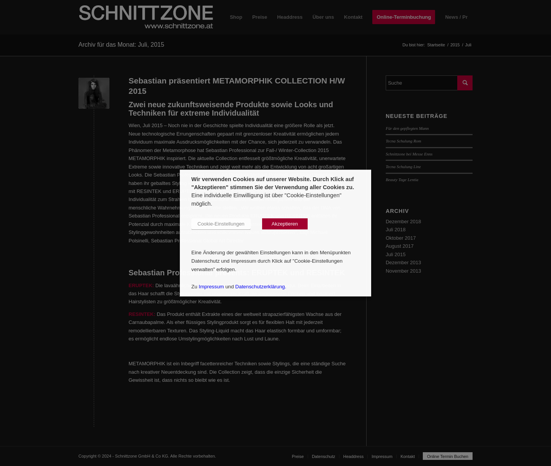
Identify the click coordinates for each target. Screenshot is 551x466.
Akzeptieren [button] (285, 224)
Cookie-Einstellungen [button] (221, 224)
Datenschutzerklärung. (260, 286)
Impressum (211, 286)
